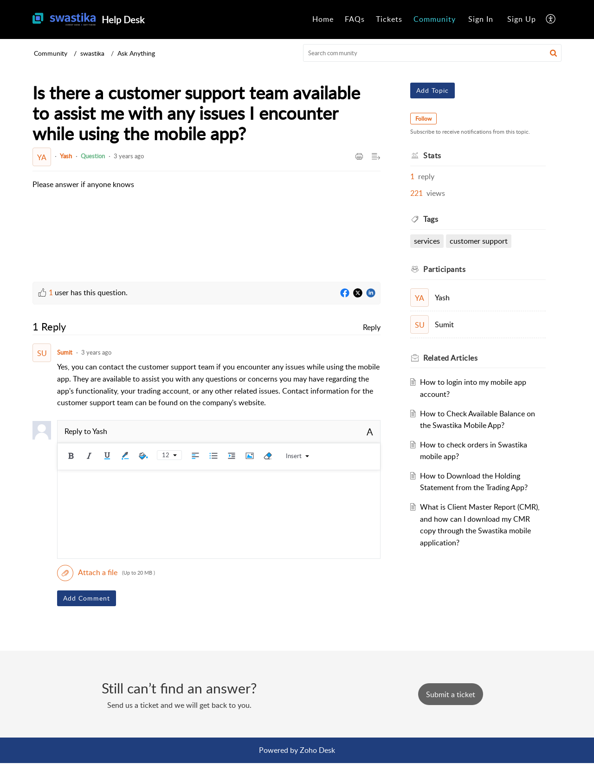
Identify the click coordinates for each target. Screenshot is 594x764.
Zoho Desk (317, 750)
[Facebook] (344, 293)
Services (427, 241)
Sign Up (521, 19)
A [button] (370, 431)
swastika (92, 53)
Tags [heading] (430, 219)
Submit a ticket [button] (450, 694)
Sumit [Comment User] (64, 352)
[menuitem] (323, 19)
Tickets (389, 19)
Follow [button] (423, 119)
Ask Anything (136, 53)
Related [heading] (450, 358)
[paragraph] (83, 185)
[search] (432, 53)
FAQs (355, 19)
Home (323, 19)
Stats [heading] (432, 155)
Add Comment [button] (86, 598)
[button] (551, 19)
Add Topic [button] (432, 90)
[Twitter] (357, 293)
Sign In (480, 19)
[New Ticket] (450, 694)
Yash (66, 156)
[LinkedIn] (370, 293)
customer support (479, 241)
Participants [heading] (444, 269)
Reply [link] (372, 327)
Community (434, 19)
